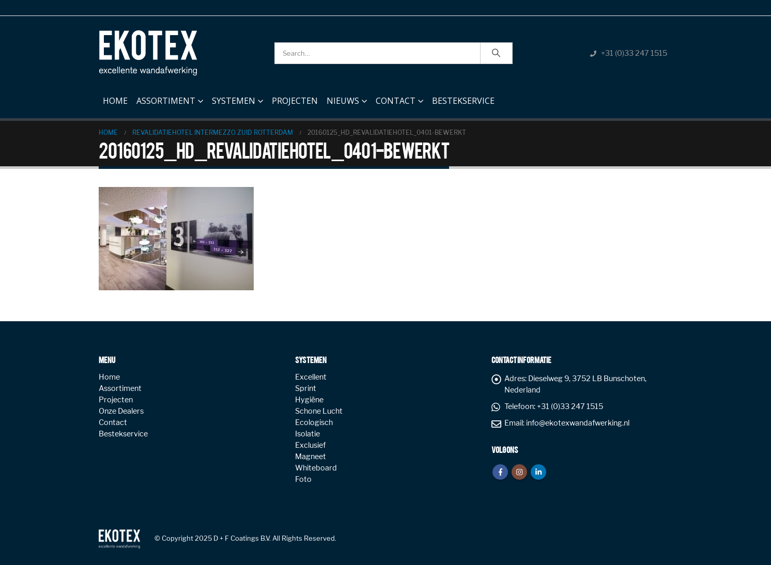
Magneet (310, 456)
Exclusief (310, 445)
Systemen (233, 100)
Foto (303, 479)
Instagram (519, 472)
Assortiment (165, 100)
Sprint (305, 388)
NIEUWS (343, 100)
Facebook (500, 472)
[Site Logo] (148, 53)
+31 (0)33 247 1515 (634, 53)
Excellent (311, 377)
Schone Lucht (319, 411)
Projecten (295, 100)
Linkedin (538, 472)
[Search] (497, 53)
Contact (395, 100)
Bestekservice (463, 100)
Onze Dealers (121, 411)
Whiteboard (316, 468)
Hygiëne (309, 399)
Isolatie (307, 433)
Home (115, 98)
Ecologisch (314, 422)
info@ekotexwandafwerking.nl (577, 423)
